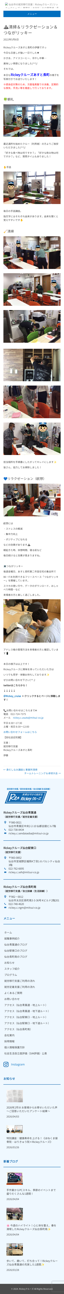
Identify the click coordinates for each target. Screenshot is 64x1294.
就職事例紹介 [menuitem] (12, 938)
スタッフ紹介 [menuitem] (12, 969)
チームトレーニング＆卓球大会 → (42, 773)
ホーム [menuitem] (8, 932)
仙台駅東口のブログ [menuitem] (15, 950)
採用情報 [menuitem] (9, 1041)
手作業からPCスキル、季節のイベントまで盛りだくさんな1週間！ (31, 1192)
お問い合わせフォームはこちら (20, 732)
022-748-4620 (16, 904)
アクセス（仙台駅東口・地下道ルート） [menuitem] (27, 1023)
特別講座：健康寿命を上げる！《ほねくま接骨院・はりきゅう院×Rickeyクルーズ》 (32, 1140)
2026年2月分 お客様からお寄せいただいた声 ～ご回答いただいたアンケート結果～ (31, 1109)
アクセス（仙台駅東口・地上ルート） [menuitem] (26, 1017)
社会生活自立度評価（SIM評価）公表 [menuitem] (25, 1053)
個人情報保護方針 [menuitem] (14, 1047)
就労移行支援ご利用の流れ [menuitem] (19, 981)
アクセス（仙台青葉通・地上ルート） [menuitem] (26, 1005)
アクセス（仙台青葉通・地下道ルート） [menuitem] (27, 1011)
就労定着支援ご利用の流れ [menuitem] (19, 987)
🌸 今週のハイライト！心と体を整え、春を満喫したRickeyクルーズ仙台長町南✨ (31, 1227)
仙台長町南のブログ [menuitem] (15, 957)
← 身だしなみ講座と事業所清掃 (20, 769)
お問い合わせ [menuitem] (12, 999)
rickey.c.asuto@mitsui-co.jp (28, 717)
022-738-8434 (16, 830)
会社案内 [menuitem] (9, 1035)
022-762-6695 (16, 868)
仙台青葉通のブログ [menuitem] (15, 944)
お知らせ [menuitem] (9, 963)
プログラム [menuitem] (10, 975)
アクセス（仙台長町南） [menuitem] (18, 1029)
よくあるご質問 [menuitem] (13, 993)
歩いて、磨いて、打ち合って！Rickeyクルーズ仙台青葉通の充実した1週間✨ (32, 1262)
